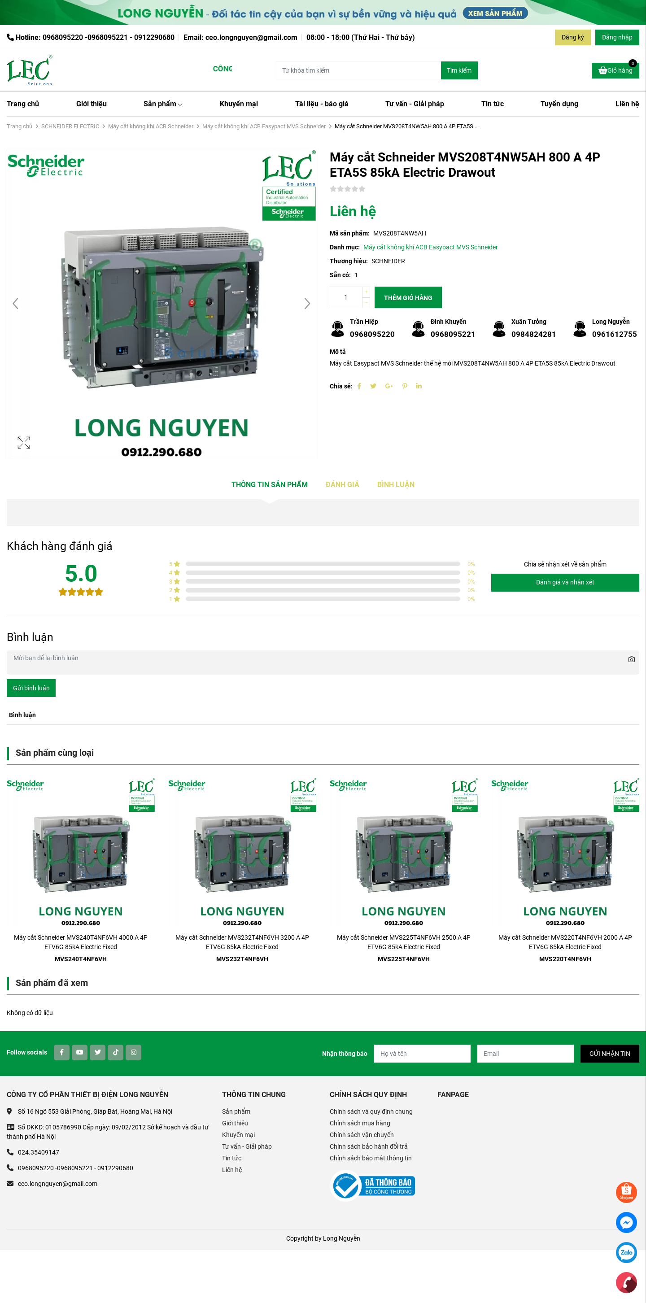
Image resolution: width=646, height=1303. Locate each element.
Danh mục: (345, 247)
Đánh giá (342, 484)
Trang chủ (23, 104)
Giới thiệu (91, 104)
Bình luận (396, 484)
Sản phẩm (163, 104)
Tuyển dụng (559, 104)
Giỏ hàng (617, 69)
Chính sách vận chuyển (362, 1134)
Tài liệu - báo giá (322, 104)
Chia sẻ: (341, 386)
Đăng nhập (617, 37)
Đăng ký (573, 37)
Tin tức (492, 104)
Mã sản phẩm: (350, 233)
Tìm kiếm (459, 70)
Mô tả (338, 351)
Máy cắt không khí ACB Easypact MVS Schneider (264, 126)
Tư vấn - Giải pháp (414, 104)
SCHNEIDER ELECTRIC (70, 126)
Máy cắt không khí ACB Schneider (150, 126)
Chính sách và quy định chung (371, 1111)
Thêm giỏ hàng (408, 297)
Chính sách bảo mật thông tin (371, 1158)
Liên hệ (627, 104)
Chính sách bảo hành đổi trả (369, 1146)
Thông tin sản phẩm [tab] (269, 484)
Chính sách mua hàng (360, 1123)
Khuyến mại (239, 104)
